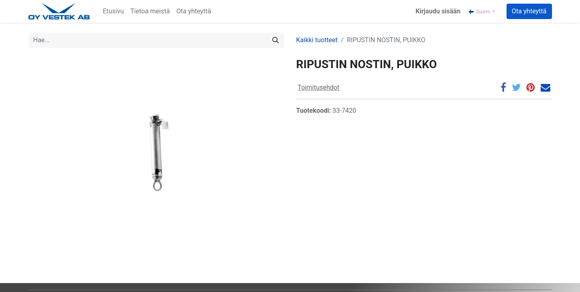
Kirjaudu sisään (438, 11)
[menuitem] (113, 11)
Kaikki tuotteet (317, 40)
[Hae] (275, 40)
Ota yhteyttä (529, 11)
